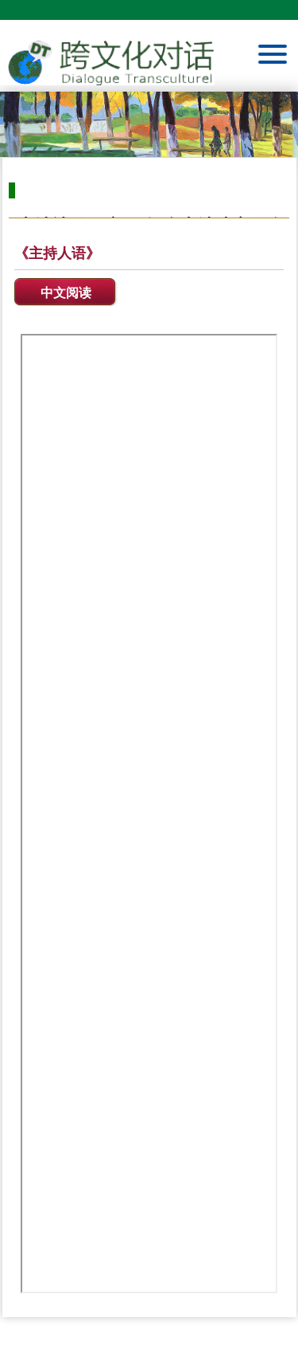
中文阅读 (66, 293)
